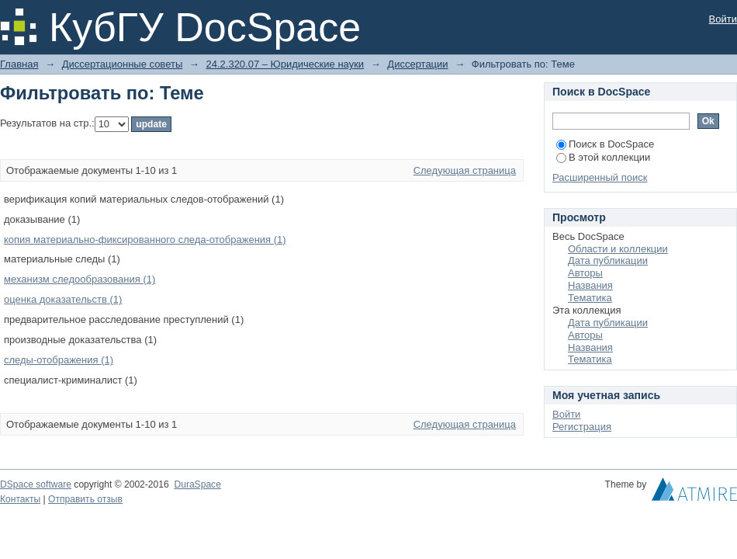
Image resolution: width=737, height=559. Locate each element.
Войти (723, 19)
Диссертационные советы (122, 64)
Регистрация (581, 426)
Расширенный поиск (599, 177)
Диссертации (417, 64)
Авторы (585, 273)
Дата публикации (608, 260)
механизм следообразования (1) (79, 279)
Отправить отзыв (85, 499)
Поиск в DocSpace (605, 144)
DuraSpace (197, 484)
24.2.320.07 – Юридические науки (285, 64)
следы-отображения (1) (58, 360)
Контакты (20, 499)
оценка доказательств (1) (63, 299)
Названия (590, 285)
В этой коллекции (603, 157)
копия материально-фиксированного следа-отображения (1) (145, 239)
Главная (19, 64)
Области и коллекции (618, 249)
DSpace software (35, 484)
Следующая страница (464, 170)
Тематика (590, 298)
